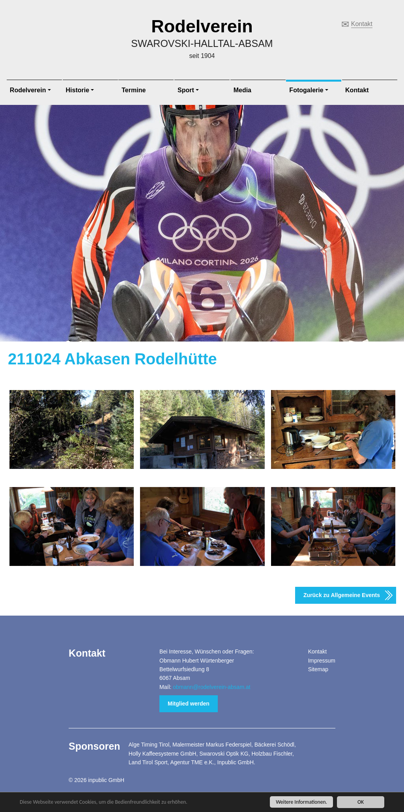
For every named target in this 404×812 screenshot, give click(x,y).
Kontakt (361, 24)
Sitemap (318, 669)
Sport (186, 90)
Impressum (321, 660)
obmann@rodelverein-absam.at (211, 687)
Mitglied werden (188, 703)
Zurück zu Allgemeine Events (341, 595)
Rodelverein (202, 26)
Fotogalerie (306, 90)
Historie (78, 90)
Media (242, 90)
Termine (134, 90)
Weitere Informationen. (301, 802)
